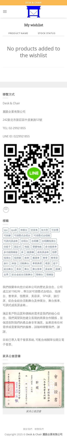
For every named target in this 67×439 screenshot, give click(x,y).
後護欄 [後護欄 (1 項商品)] (30, 252)
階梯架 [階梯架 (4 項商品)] (49, 274)
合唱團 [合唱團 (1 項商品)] (34, 241)
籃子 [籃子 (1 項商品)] (55, 263)
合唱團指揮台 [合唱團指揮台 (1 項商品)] (49, 241)
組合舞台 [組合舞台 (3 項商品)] (8, 269)
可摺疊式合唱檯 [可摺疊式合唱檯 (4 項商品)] (42, 235)
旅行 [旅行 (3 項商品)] (6, 263)
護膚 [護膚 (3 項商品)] (58, 269)
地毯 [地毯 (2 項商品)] (26, 246)
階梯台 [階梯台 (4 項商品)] (39, 274)
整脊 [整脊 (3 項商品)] (45, 257)
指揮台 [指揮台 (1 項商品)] (7, 257)
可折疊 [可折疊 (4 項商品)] (54, 229)
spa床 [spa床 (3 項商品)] (14, 229)
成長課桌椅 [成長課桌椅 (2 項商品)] (43, 252)
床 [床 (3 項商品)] (22, 252)
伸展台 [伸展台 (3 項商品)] (23, 229)
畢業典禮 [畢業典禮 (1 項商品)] (37, 263)
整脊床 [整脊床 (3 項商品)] (54, 257)
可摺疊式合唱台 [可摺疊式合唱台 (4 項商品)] (22, 235)
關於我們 (27, 428)
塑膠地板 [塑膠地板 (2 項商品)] (37, 246)
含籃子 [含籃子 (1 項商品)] (7, 246)
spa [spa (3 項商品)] (6, 229)
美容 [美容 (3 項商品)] (18, 269)
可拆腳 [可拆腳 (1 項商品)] (7, 235)
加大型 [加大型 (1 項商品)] (44, 229)
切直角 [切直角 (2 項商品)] (34, 229)
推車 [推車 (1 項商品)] (26, 257)
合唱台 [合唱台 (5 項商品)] (24, 241)
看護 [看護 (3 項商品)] (47, 263)
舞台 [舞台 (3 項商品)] (26, 269)
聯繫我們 (39, 428)
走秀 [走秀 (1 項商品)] (6, 274)
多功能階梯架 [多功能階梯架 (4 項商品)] (11, 252)
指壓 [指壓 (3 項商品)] (54, 252)
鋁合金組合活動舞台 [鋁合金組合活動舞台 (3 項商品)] (22, 274)
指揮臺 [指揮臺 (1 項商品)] (17, 257)
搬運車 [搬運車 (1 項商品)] (36, 257)
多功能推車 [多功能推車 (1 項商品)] (51, 246)
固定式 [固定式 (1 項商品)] (17, 246)
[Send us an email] (6, 210)
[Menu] (5, 11)
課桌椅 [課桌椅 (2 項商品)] (48, 269)
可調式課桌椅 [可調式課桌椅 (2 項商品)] (11, 241)
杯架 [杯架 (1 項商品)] (14, 263)
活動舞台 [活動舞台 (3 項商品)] (24, 263)
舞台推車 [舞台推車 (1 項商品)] (37, 269)
